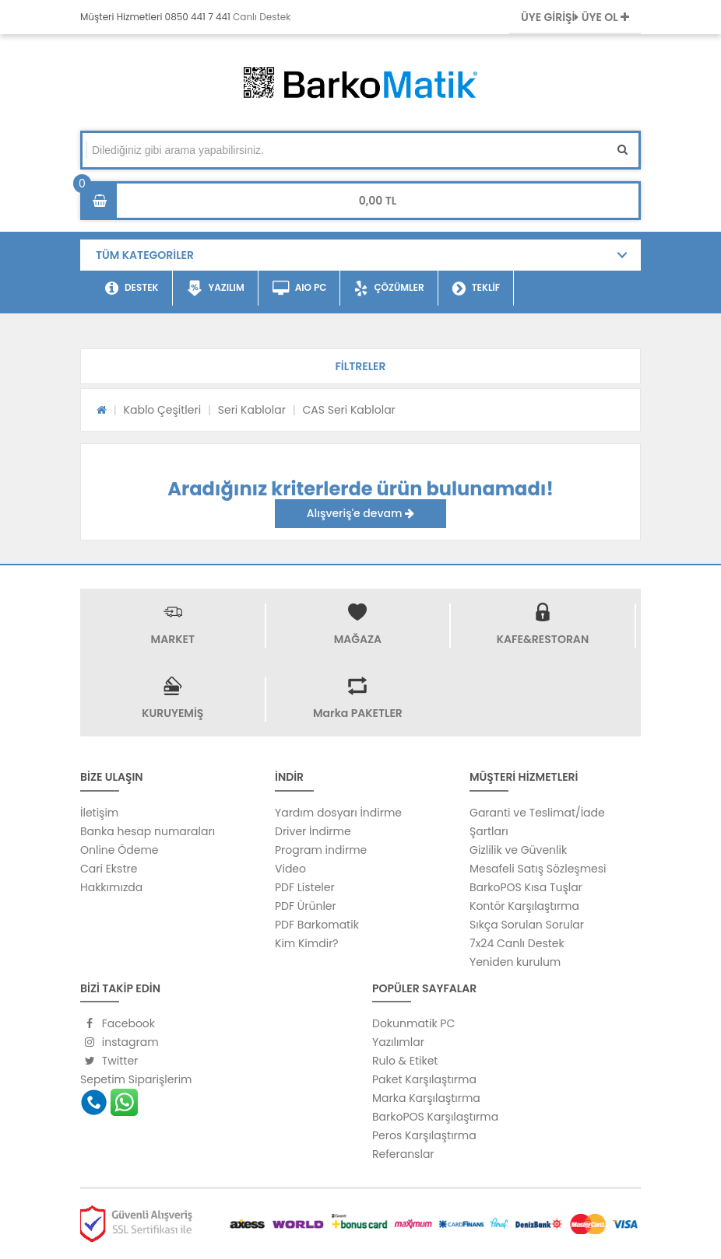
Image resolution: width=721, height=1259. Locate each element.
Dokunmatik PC (413, 1023)
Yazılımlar (398, 1042)
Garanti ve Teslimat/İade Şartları (537, 822)
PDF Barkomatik (317, 924)
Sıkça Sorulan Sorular (527, 924)
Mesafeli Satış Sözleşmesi (538, 868)
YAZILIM (215, 288)
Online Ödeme (119, 850)
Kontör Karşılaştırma (524, 906)
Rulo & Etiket (405, 1060)
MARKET (173, 639)
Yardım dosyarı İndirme (338, 812)
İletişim (99, 812)
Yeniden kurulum (515, 962)
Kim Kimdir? (307, 943)
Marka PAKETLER (358, 713)
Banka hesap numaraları (147, 831)
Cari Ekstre (108, 868)
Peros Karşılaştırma (424, 1135)
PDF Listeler (305, 887)
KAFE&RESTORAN (543, 639)
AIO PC (300, 288)
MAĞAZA (358, 639)
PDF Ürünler (305, 906)
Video (290, 868)
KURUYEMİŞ (172, 713)
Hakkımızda (111, 887)
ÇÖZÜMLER (389, 288)
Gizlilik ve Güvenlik (518, 850)
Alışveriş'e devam (360, 513)
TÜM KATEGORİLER (145, 255)
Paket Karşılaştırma (424, 1079)
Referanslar (403, 1154)
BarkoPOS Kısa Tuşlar (526, 887)
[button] (360, 366)
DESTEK (132, 288)
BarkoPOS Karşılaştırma (435, 1116)
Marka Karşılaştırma (426, 1098)
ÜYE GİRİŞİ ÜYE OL (575, 17)
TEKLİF (476, 288)
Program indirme (321, 850)
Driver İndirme (313, 831)
